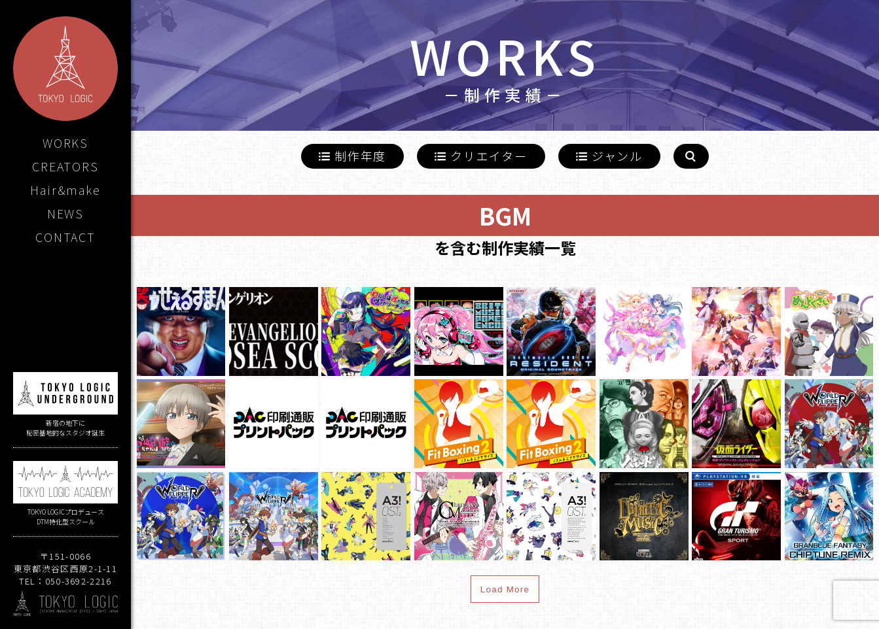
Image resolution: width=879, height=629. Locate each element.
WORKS (65, 142)
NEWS (65, 213)
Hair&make (65, 189)
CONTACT (65, 236)
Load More (505, 589)
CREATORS (65, 166)
